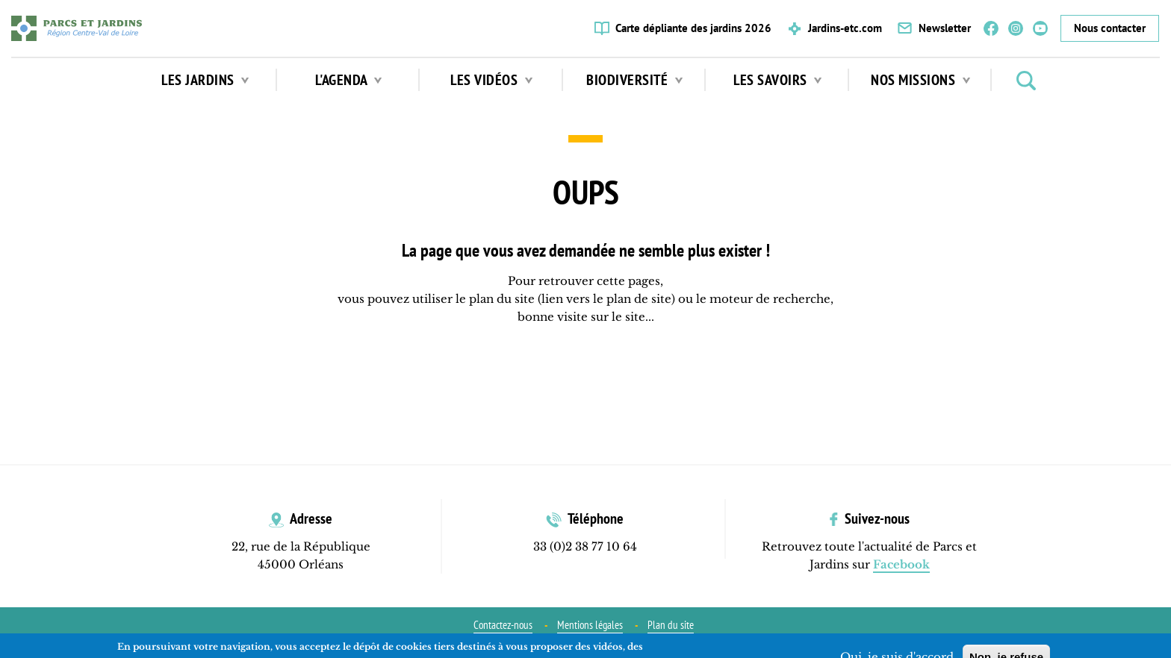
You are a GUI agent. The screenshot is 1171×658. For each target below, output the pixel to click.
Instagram (1016, 28)
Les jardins (205, 80)
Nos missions (920, 80)
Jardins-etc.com (845, 28)
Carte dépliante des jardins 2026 (693, 28)
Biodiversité (634, 80)
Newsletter (945, 28)
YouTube (1040, 28)
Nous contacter (1110, 28)
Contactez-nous (502, 625)
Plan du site (670, 625)
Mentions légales (590, 625)
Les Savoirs (777, 80)
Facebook (991, 28)
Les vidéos (491, 80)
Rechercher (1026, 80)
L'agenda (348, 80)
